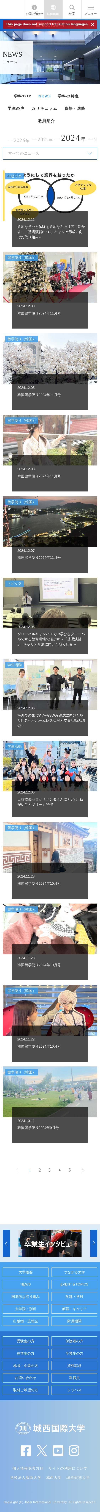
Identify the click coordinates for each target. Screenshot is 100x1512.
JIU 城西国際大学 (12, 9)
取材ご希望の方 (25, 1390)
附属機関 (74, 1321)
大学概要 (25, 1272)
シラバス (74, 1390)
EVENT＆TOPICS (74, 1284)
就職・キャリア (74, 1309)
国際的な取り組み (25, 1296)
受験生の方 (25, 1341)
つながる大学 (74, 1272)
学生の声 (16, 108)
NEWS (44, 96)
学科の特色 (68, 96)
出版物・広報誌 (25, 1321)
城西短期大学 (78, 1477)
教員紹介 (46, 121)
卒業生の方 (74, 1353)
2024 (73, 138)
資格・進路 (74, 108)
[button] (6, 1243)
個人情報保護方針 (28, 1468)
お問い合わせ (34, 13)
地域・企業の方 (25, 1366)
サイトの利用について (68, 1468)
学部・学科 (74, 1296)
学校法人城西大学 (25, 1477)
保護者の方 (74, 1341)
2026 (21, 140)
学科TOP (22, 96)
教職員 (74, 1378)
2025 (45, 140)
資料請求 (74, 1366)
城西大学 (54, 1477)
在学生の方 (25, 1353)
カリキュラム (44, 108)
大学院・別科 (25, 1309)
